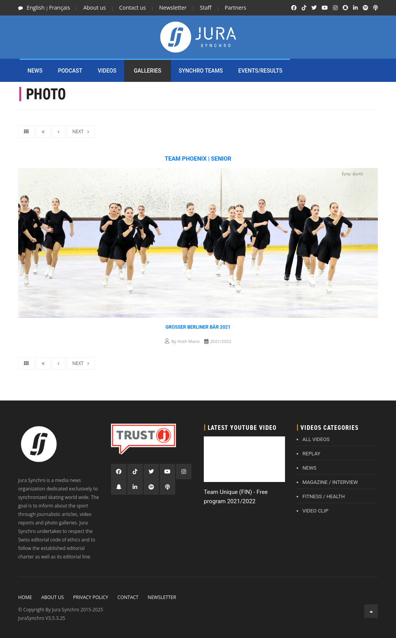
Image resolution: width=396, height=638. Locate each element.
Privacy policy (90, 597)
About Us (52, 597)
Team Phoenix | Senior (198, 158)
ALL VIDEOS (315, 439)
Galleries (147, 71)
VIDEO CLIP (315, 511)
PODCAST (70, 71)
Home (25, 597)
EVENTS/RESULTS (260, 71)
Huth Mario (188, 341)
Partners (235, 7)
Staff (206, 7)
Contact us (132, 7)
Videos (107, 71)
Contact (128, 597)
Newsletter (173, 7)
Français (59, 7)
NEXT (80, 131)
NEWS (35, 71)
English (35, 7)
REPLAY (311, 453)
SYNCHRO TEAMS (201, 71)
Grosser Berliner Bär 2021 (198, 327)
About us (94, 7)
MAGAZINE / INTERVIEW (330, 482)
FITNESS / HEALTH (323, 496)
